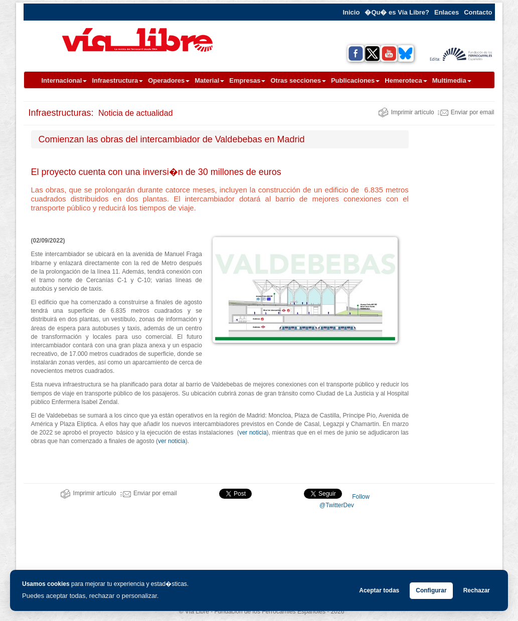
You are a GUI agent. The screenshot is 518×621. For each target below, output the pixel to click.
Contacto (478, 12)
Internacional (64, 80)
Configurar (431, 590)
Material (209, 80)
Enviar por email (466, 112)
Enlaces (446, 12)
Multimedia (451, 80)
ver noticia (253, 432)
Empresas (247, 80)
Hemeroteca (406, 80)
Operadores (169, 80)
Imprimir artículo (406, 112)
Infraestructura (117, 80)
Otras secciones (297, 80)
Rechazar (476, 590)
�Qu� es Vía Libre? (397, 12)
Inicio (351, 12)
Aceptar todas (379, 590)
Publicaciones (355, 80)
